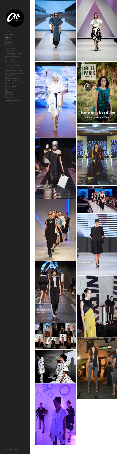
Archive (8, 45)
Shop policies (10, 97)
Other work (10, 42)
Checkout (9, 92)
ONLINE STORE (11, 87)
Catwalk (9, 37)
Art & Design (10, 62)
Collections (10, 35)
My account (10, 94)
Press (8, 40)
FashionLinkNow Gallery (14, 70)
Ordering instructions (12, 101)
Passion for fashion (12, 56)
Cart (7, 89)
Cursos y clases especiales (15, 83)
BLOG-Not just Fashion (13, 54)
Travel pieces (10, 59)
